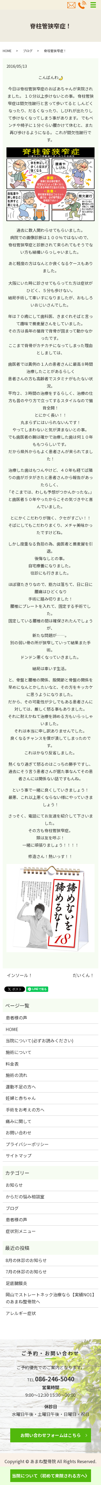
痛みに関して (19, 1121)
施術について (19, 1052)
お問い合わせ (19, 1132)
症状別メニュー (21, 1231)
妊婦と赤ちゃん (21, 1098)
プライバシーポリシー (27, 1144)
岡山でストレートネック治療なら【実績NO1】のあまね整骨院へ (50, 1298)
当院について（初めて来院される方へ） (50, 1475)
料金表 (12, 1063)
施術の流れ (16, 1075)
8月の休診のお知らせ (26, 1260)
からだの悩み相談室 (25, 1196)
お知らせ (14, 1185)
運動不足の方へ (21, 1086)
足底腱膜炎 (16, 1283)
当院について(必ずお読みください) (40, 1040)
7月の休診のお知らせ (26, 1271)
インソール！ (20, 975)
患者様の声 (16, 1017)
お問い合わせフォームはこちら (50, 1435)
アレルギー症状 (21, 1313)
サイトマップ (19, 1155)
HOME (7, 50)
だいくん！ (83, 975)
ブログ (28, 50)
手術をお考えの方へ (25, 1109)
